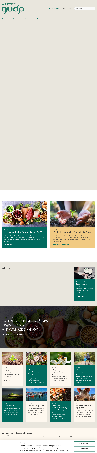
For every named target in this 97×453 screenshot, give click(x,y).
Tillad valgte (84, 438)
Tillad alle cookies (84, 433)
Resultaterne (29, 19)
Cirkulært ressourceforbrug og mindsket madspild (59, 408)
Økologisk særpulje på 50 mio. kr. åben (72, 232)
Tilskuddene (6, 19)
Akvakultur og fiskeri (36, 406)
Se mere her (8, 244)
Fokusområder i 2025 (21, 334)
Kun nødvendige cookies (84, 443)
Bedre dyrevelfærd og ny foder (83, 407)
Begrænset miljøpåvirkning (57, 371)
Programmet (41, 19)
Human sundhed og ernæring (84, 371)
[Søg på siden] (93, 8)
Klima (7, 370)
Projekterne (17, 19)
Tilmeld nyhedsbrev (82, 296)
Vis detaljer (79, 450)
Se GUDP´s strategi (7, 334)
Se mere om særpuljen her (61, 244)
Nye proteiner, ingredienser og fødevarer (33, 372)
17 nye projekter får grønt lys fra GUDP (23, 232)
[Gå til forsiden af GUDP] (13, 8)
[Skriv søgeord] (84, 8)
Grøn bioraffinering (11, 406)
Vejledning (52, 19)
